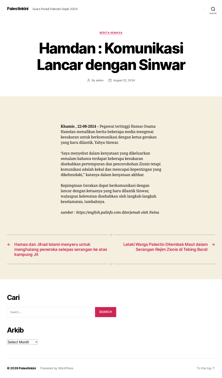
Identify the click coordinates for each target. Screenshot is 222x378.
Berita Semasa (111, 32)
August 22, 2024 (124, 80)
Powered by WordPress (56, 368)
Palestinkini (17, 9)
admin (100, 80)
